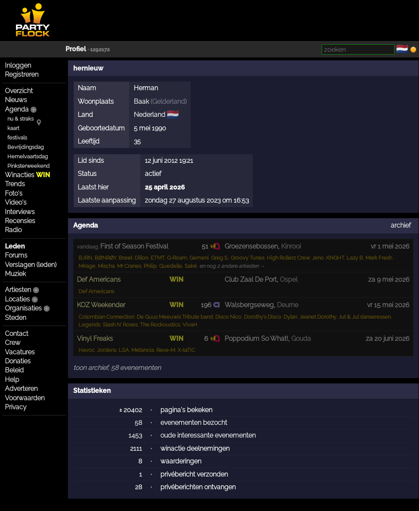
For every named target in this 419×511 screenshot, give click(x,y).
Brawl (125, 258)
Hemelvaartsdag (27, 156)
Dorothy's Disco (262, 317)
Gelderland (168, 101)
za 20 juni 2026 (388, 338)
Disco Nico (228, 317)
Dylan (290, 317)
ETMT (157, 258)
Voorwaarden (25, 398)
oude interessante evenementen (208, 435)
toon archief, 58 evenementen (117, 368)
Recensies (20, 221)
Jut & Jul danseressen (364, 317)
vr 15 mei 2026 (388, 305)
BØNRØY (105, 258)
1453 (135, 435)
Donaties (18, 361)
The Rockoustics (160, 325)
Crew (12, 343)
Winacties (27, 175)
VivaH (189, 325)
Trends (15, 184)
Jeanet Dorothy (318, 317)
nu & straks (20, 119)
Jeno (318, 258)
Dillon (141, 258)
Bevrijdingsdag (25, 147)
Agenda (17, 109)
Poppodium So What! (256, 338)
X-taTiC (186, 350)
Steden (15, 318)
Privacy (16, 407)
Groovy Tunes (247, 258)
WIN (176, 279)
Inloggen (18, 65)
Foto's (14, 193)
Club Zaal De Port (251, 279)
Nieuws (16, 100)
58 (138, 423)
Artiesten (18, 290)
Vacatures (20, 352)
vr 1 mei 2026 (390, 246)
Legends (89, 325)
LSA (124, 350)
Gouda (301, 338)
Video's (16, 202)
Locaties (17, 299)
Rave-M (165, 350)
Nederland (149, 115)
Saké (191, 266)
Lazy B (355, 258)
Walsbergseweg (249, 305)
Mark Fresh (378, 258)
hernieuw (88, 68)
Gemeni (199, 258)
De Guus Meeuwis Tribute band (175, 317)
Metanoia (142, 350)
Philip (150, 266)
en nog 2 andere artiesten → (232, 266)
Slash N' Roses (120, 325)
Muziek (15, 274)
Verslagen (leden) (30, 265)
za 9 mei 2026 (389, 279)
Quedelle (170, 266)
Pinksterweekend (28, 166)
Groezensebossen (251, 246)
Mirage (87, 266)
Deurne (287, 305)
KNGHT (335, 258)
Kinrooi (291, 246)
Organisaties (23, 308)
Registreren (21, 74)
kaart (13, 128)
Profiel (75, 49)
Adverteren (21, 388)
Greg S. (219, 258)
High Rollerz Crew (288, 258)
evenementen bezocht (193, 423)
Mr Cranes (129, 266)
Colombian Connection (106, 317)
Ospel (288, 279)
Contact (16, 334)
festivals (17, 138)
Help (12, 379)
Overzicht (19, 91)
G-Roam (177, 258)
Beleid (14, 370)
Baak (141, 101)
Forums (16, 255)
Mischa (106, 266)
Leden (15, 246)
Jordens (106, 350)
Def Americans (96, 291)
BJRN (85, 258)
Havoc (87, 350)
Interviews (20, 212)
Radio (13, 230)
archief (401, 225)
